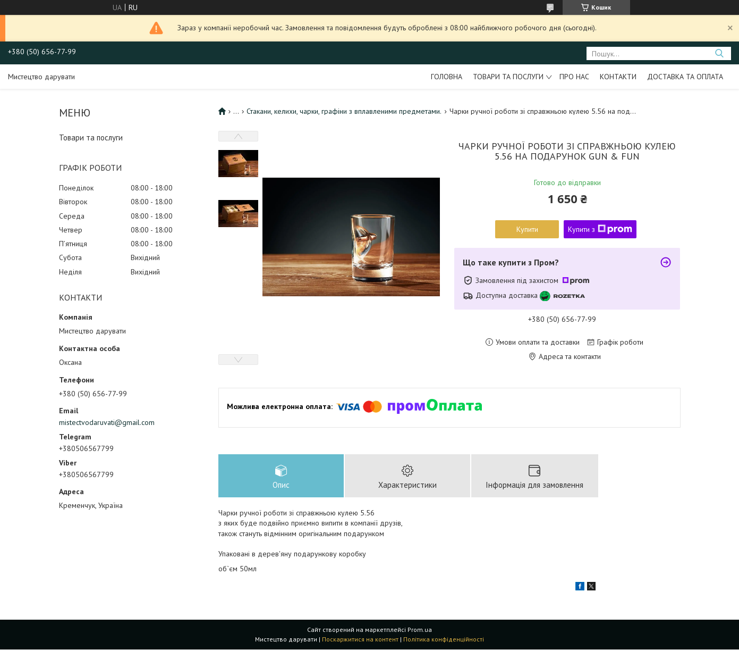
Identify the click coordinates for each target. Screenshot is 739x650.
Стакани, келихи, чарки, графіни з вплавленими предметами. (344, 111)
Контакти (618, 76)
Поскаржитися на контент (360, 640)
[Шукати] (719, 53)
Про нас (574, 76)
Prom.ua (419, 630)
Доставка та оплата (685, 76)
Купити (527, 229)
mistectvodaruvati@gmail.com (107, 422)
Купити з (600, 229)
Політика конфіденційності (443, 640)
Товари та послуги (508, 76)
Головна (446, 76)
